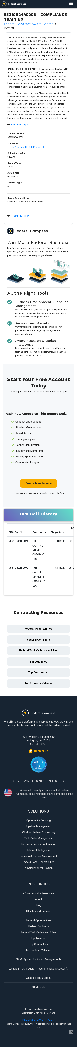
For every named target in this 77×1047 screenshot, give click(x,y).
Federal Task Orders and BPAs (38, 650)
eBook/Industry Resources (38, 893)
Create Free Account (38, 483)
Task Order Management (38, 838)
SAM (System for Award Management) (38, 959)
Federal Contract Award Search (28, 24)
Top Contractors (38, 672)
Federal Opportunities (38, 628)
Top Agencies (38, 661)
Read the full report (20, 124)
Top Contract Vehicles (38, 683)
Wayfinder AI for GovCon (38, 868)
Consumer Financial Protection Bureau (25, 201)
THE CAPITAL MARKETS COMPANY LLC (25, 147)
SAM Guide (38, 987)
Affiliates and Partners (38, 911)
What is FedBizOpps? (38, 977)
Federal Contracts (38, 639)
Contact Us (41, 751)
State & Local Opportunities (38, 862)
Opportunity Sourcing (38, 820)
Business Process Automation (38, 844)
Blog (38, 905)
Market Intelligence (38, 850)
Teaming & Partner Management (38, 856)
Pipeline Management (38, 826)
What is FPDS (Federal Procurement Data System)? (38, 968)
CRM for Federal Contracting (38, 832)
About (38, 899)
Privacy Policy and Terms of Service (38, 1020)
